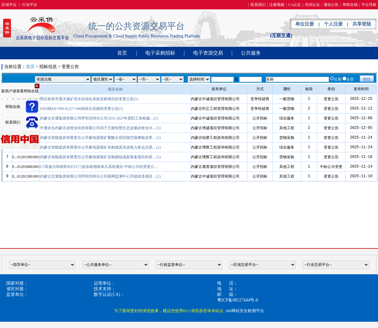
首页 (122, 53)
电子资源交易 (208, 53)
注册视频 (276, 4)
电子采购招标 (160, 53)
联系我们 (258, 4)
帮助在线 (350, 4)
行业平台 (29, 4)
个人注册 (333, 24)
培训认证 (312, 4)
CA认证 (294, 4)
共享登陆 (361, 24)
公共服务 (251, 53)
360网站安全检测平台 (244, 310)
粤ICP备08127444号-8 (237, 300)
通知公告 (331, 4)
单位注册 (304, 24)
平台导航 (368, 4)
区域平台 (9, 4)
